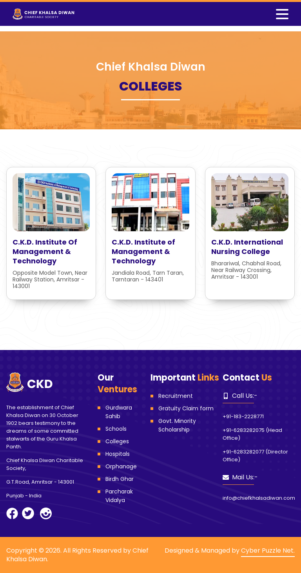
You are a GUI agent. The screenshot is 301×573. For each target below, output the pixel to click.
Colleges (117, 441)
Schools (116, 429)
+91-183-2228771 (243, 416)
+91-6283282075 (244, 430)
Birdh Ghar (119, 479)
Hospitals (117, 454)
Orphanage (121, 466)
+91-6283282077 (243, 451)
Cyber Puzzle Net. (268, 550)
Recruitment (175, 396)
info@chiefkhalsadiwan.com (259, 498)
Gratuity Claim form (186, 408)
